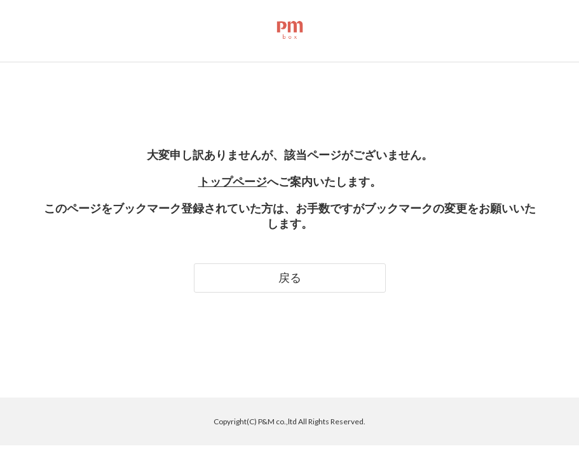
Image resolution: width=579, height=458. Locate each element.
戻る (289, 277)
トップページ (232, 181)
